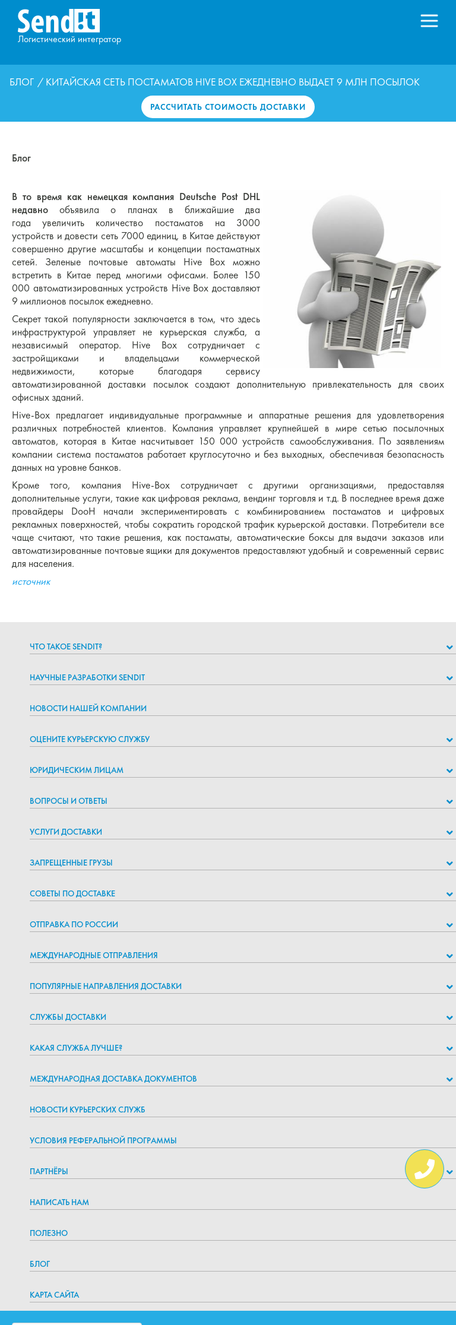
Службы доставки (68, 1017)
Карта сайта (54, 1294)
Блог (22, 81)
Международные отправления (94, 955)
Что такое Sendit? (66, 646)
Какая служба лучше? (76, 1047)
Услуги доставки (66, 831)
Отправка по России (74, 924)
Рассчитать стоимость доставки (228, 107)
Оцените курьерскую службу (90, 739)
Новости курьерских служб (87, 1109)
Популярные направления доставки (106, 986)
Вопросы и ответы (68, 800)
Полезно (49, 1233)
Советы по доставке (72, 893)
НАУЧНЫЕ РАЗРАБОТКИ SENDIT (87, 677)
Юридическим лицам (77, 770)
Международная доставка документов (113, 1078)
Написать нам (59, 1202)
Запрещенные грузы (71, 862)
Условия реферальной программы (103, 1140)
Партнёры (49, 1171)
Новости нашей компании (88, 708)
